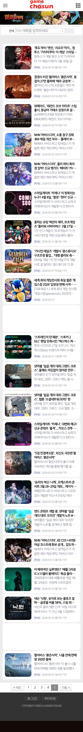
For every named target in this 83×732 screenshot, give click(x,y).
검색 (69, 31)
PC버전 (50, 698)
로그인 (32, 698)
